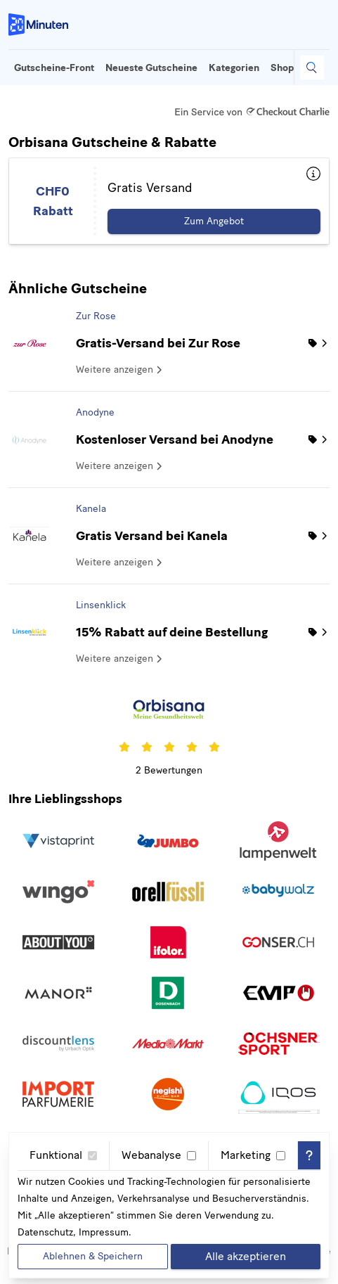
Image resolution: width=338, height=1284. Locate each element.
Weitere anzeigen (120, 369)
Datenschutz (45, 1232)
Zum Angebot (214, 221)
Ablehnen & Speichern (93, 1256)
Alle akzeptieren (245, 1256)
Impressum (104, 1232)
